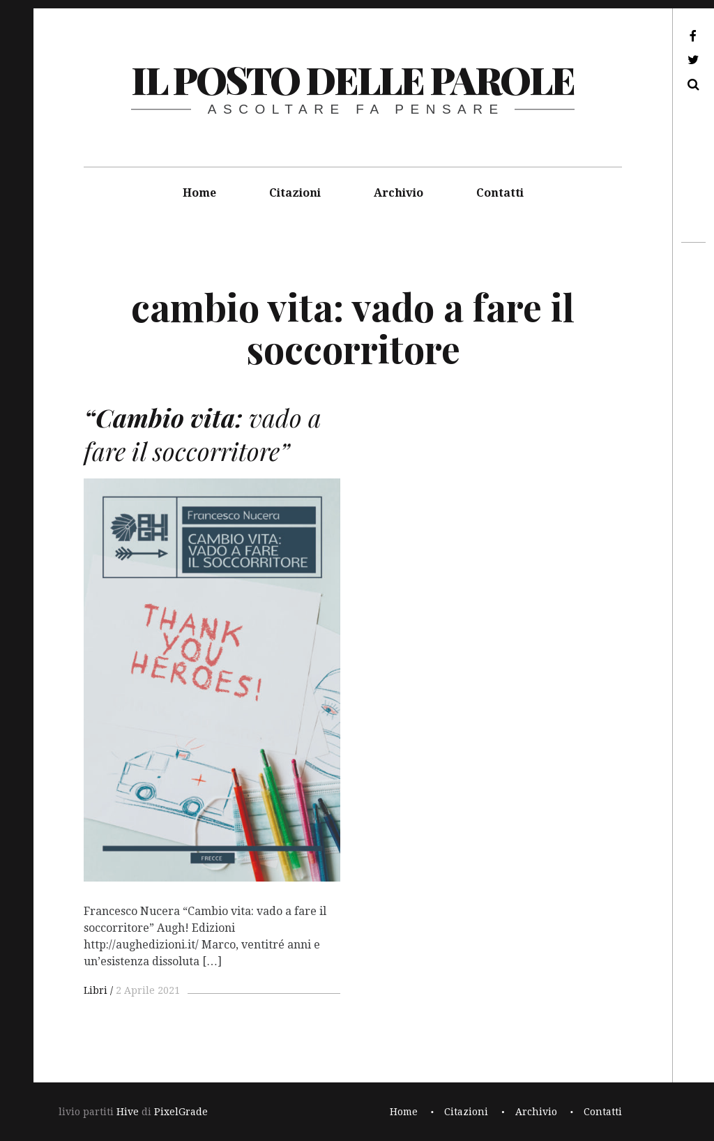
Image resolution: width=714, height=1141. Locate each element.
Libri (95, 990)
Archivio (398, 192)
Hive (127, 1111)
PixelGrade (181, 1111)
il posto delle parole (352, 79)
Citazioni (295, 192)
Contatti (500, 192)
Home (199, 192)
